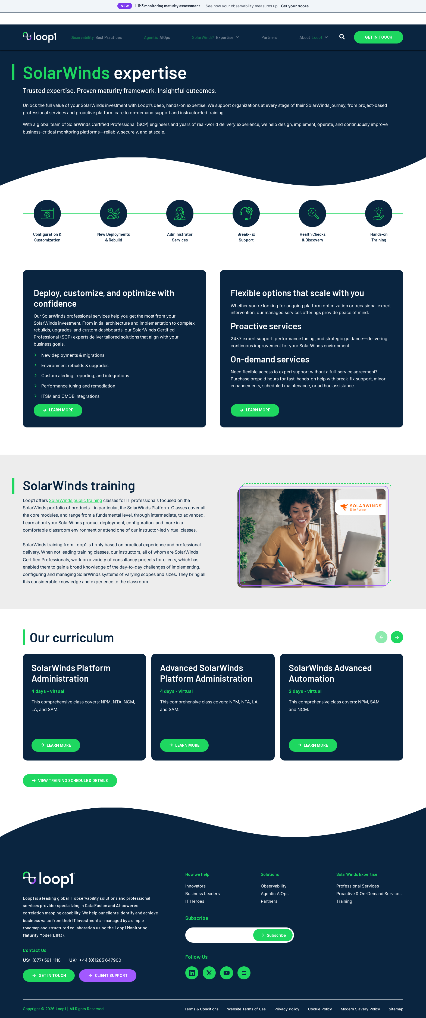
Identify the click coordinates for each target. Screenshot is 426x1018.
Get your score (295, 6)
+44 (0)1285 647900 (100, 960)
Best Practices (96, 25)
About (313, 25)
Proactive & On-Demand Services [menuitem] (369, 893)
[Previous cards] (380, 637)
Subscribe (276, 935)
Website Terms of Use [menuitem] (246, 1009)
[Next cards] (396, 637)
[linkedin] (191, 972)
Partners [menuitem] (269, 901)
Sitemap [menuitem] (396, 1009)
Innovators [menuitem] (195, 886)
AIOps (157, 25)
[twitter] (209, 972)
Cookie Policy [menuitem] (320, 1009)
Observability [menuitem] (273, 886)
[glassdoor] (243, 972)
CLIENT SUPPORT (108, 975)
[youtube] (226, 972)
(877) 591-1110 (46, 960)
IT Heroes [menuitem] (194, 901)
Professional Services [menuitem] (357, 886)
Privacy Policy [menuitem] (286, 1009)
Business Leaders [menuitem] (202, 893)
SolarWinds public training (75, 500)
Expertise (215, 25)
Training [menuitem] (344, 901)
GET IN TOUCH (378, 25)
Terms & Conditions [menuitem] (201, 1009)
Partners (269, 25)
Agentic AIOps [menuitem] (275, 893)
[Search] (342, 25)
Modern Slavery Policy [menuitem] (360, 1009)
